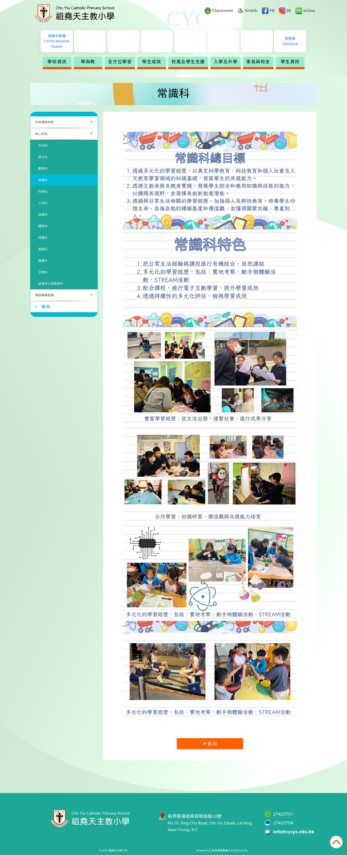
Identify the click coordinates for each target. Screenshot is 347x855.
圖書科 (43, 260)
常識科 (43, 180)
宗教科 (43, 272)
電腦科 (43, 249)
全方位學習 (120, 61)
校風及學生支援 (188, 61)
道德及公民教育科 (50, 283)
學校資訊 (57, 61)
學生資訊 (290, 61)
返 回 (42, 306)
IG (285, 11)
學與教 (88, 61)
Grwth (247, 11)
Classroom (218, 11)
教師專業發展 (64, 295)
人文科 (43, 203)
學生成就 (151, 61)
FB (268, 11)
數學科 (43, 168)
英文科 (43, 157)
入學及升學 (226, 61)
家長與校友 (258, 61)
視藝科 (43, 237)
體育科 (43, 226)
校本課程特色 (64, 122)
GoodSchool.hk (238, 850)
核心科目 (64, 133)
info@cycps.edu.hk (293, 832)
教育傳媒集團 (220, 850)
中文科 (43, 145)
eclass (305, 11)
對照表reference (290, 41)
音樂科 (43, 214)
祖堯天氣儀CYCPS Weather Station (56, 41)
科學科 (43, 191)
